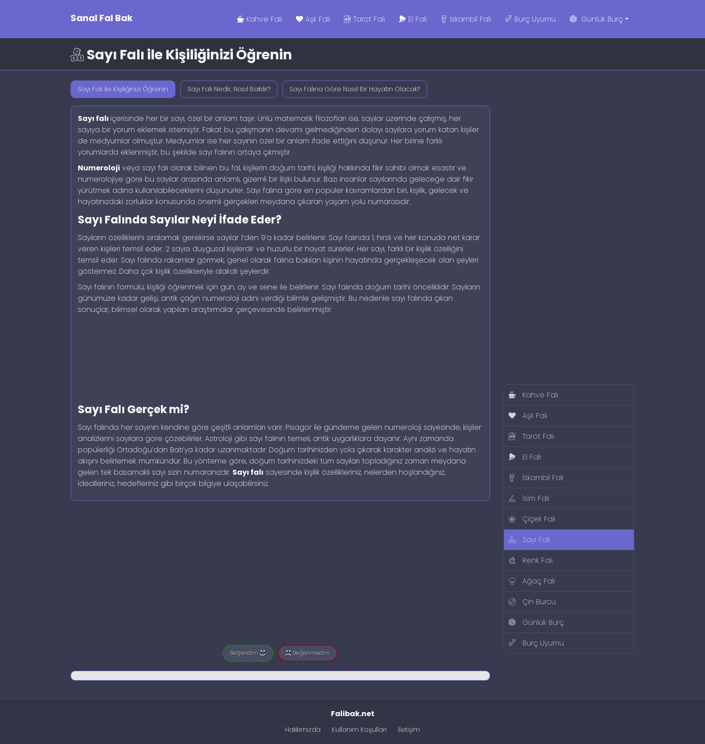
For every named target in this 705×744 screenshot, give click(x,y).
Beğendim (248, 653)
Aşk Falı (313, 19)
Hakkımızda (303, 729)
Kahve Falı (259, 19)
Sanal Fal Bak (102, 18)
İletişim (409, 729)
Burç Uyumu (530, 19)
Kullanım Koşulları (359, 729)
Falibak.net (353, 713)
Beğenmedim (308, 653)
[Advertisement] (280, 356)
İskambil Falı (466, 19)
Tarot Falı (364, 19)
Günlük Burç (605, 19)
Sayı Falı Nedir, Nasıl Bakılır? (228, 89)
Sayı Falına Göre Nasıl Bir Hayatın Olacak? (355, 89)
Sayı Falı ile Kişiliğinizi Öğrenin (123, 89)
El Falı (413, 19)
